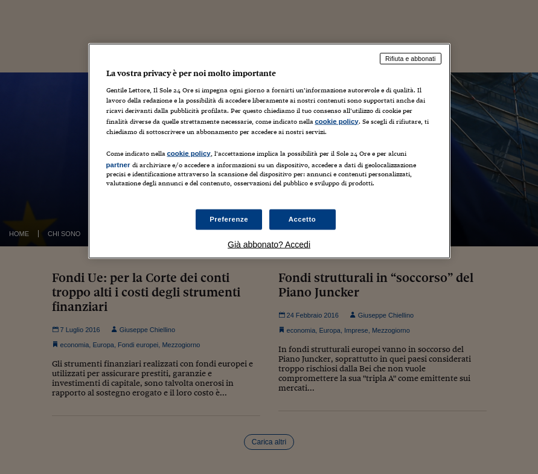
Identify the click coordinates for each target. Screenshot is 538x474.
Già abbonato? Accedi (269, 244)
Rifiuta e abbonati (410, 58)
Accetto (302, 219)
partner (118, 164)
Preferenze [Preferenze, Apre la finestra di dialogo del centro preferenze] (229, 219)
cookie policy (337, 120)
